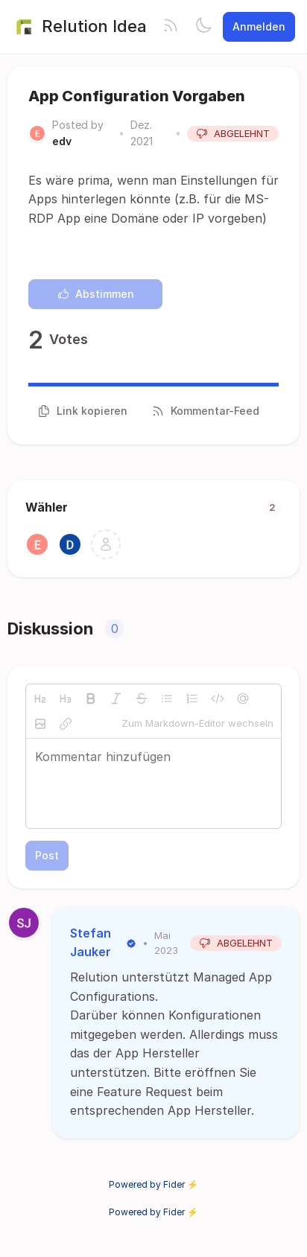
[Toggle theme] (203, 27)
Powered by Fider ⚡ (153, 1184)
